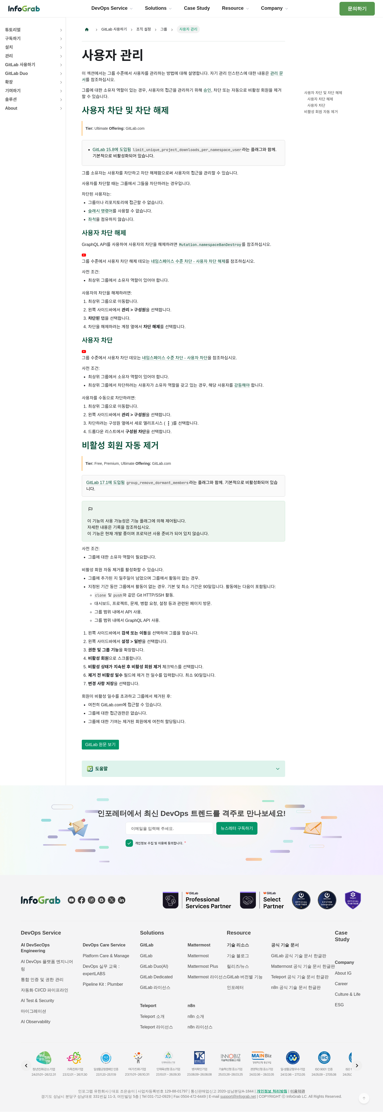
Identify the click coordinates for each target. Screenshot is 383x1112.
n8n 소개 (196, 1016)
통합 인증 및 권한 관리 (42, 980)
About (11, 108)
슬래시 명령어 (100, 211)
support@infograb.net (238, 1097)
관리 (9, 56)
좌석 (92, 219)
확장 (9, 82)
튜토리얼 (13, 30)
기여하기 (13, 91)
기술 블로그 (238, 956)
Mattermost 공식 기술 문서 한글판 (303, 966)
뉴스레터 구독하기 (237, 828)
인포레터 (235, 987)
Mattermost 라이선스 (207, 977)
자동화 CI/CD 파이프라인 (44, 990)
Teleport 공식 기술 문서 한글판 (300, 977)
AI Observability (35, 1022)
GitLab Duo (16, 73)
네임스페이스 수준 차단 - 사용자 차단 (174, 358)
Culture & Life (348, 994)
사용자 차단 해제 (320, 99)
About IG (343, 973)
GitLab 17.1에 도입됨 (105, 483)
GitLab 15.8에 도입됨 (112, 150)
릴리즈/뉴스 (238, 966)
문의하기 (357, 8)
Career (341, 984)
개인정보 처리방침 (272, 1091)
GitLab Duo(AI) (154, 966)
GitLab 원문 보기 (100, 745)
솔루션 (11, 99)
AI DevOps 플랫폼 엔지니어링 (47, 965)
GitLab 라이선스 (155, 987)
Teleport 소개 (152, 1016)
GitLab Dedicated (156, 977)
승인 (207, 90)
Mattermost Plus (203, 966)
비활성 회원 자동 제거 (321, 112)
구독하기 (13, 38)
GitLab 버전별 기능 (245, 977)
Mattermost (198, 956)
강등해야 (242, 385)
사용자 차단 (316, 105)
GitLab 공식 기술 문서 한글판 (298, 956)
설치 (9, 47)
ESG (339, 1005)
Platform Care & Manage (106, 956)
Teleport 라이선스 (156, 1027)
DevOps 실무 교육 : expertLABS (101, 970)
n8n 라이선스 (200, 1027)
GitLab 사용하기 (20, 64)
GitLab (146, 956)
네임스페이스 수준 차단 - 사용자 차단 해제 (188, 261)
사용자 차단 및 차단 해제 (323, 93)
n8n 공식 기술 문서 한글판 (296, 987)
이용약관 (297, 1091)
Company (344, 962)
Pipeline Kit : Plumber (103, 984)
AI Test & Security (37, 1001)
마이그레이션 (33, 1011)
